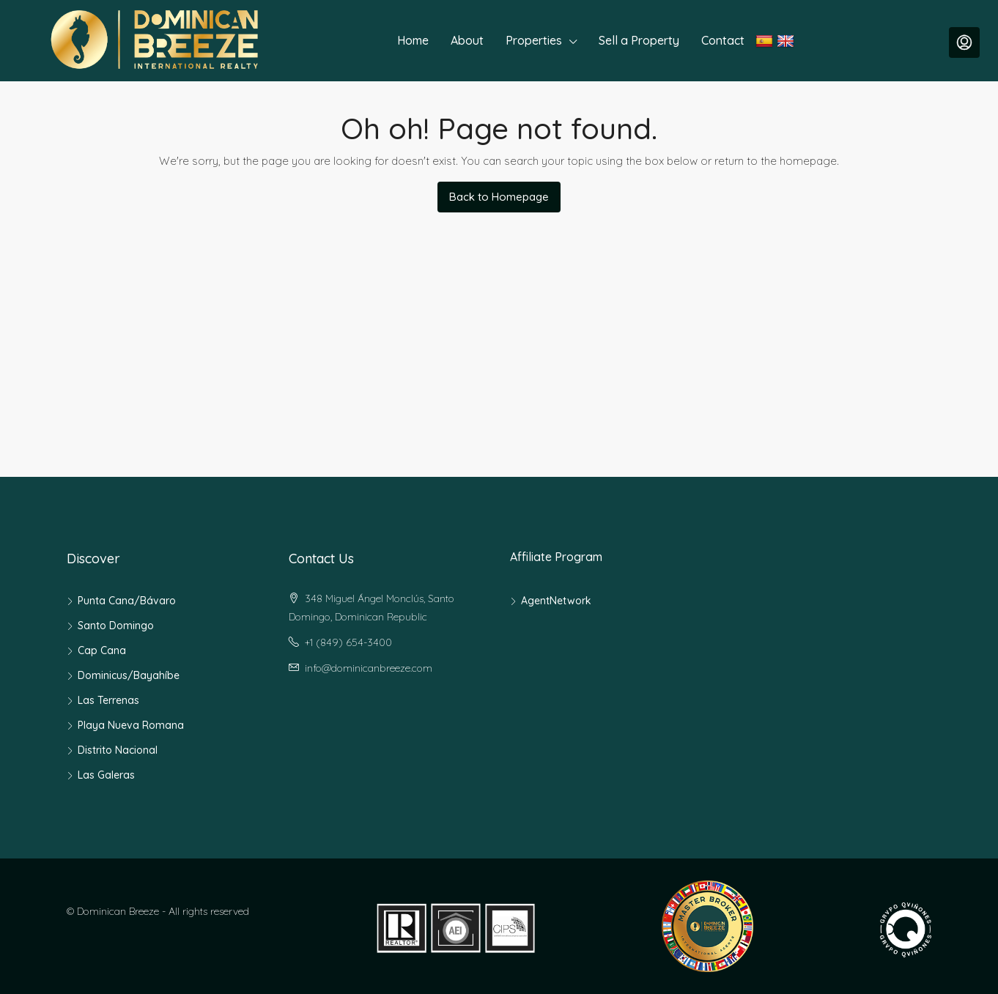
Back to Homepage (499, 197)
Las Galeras (106, 775)
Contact (722, 40)
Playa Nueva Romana (131, 725)
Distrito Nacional (118, 750)
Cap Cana (102, 650)
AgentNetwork (556, 600)
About (467, 40)
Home (413, 40)
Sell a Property (639, 40)
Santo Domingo (116, 625)
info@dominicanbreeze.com (368, 668)
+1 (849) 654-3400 (348, 642)
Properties (534, 40)
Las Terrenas (108, 700)
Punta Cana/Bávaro (127, 600)
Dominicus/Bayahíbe (129, 675)
